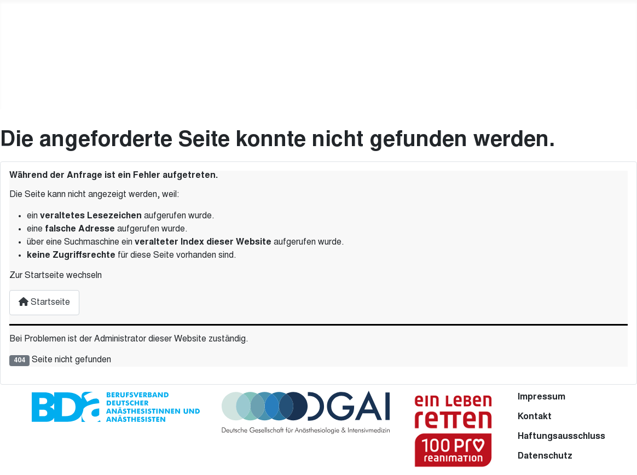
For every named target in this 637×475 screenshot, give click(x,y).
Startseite (44, 302)
